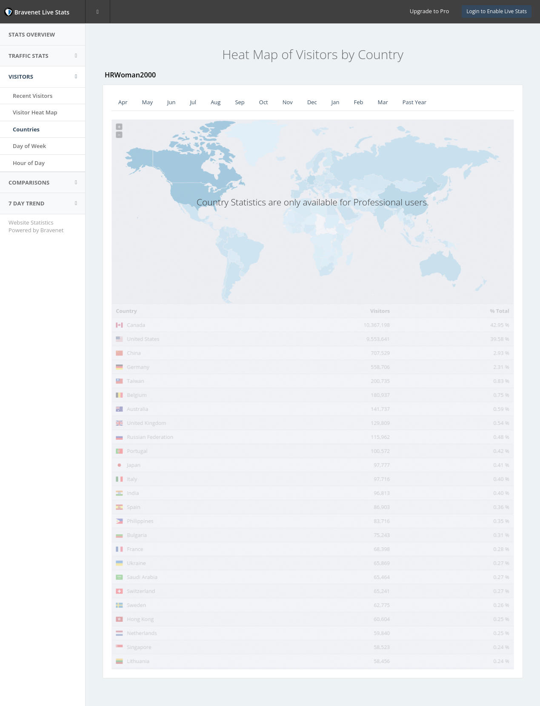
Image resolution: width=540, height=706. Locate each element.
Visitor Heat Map (35, 112)
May (147, 102)
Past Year (414, 102)
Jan (335, 102)
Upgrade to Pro (429, 11)
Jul (193, 102)
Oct (263, 102)
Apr (123, 102)
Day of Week (29, 146)
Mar (383, 102)
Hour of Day (29, 163)
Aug (215, 102)
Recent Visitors (32, 96)
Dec (312, 102)
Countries (26, 129)
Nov (288, 102)
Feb (358, 102)
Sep (239, 102)
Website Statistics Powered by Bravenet (36, 226)
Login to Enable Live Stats (496, 11)
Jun (171, 102)
